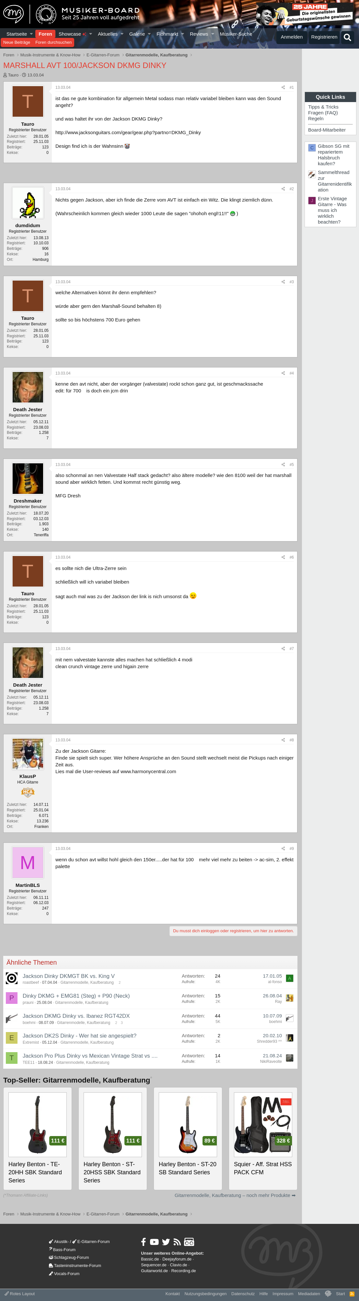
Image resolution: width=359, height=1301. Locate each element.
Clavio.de (178, 1264)
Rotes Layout (20, 1293)
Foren (45, 34)
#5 (292, 464)
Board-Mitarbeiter (327, 130)
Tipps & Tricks (323, 107)
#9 (292, 848)
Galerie (137, 34)
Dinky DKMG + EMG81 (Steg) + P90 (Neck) (76, 996)
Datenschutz (243, 1293)
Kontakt (173, 1293)
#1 (292, 87)
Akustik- (59, 1241)
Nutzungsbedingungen (205, 1293)
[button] (32, 34)
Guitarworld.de (154, 1270)
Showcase (72, 34)
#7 (292, 648)
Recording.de (183, 1270)
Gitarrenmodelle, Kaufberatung (87, 982)
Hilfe (264, 1293)
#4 (292, 373)
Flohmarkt (167, 34)
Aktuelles (108, 34)
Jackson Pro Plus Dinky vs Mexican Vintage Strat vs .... (90, 1056)
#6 (292, 557)
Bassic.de (150, 1259)
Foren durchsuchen (53, 42)
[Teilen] (283, 87)
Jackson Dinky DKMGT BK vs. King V (69, 976)
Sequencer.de (154, 1264)
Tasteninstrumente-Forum (75, 1265)
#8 (292, 740)
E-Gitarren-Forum (91, 1241)
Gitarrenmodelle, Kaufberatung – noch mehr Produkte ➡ (235, 1195)
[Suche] (347, 37)
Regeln (316, 118)
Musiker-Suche (236, 34)
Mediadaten (309, 1293)
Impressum (282, 1293)
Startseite (16, 34)
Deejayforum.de (176, 1259)
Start (340, 1293)
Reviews (199, 34)
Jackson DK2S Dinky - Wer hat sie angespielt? (79, 1036)
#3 (292, 282)
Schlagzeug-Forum (69, 1257)
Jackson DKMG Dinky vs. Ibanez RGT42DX (76, 1016)
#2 (292, 189)
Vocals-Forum (64, 1273)
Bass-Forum (62, 1249)
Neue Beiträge (16, 42)
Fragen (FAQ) (323, 112)
